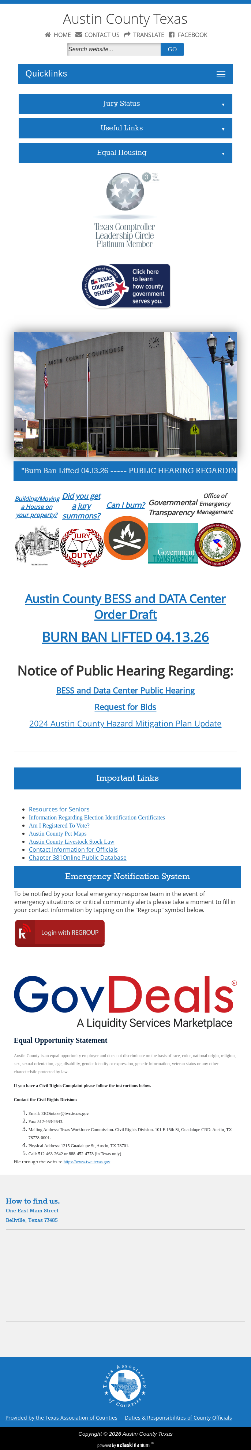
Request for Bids (125, 707)
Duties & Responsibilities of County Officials (178, 1417)
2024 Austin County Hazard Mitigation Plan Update (125, 723)
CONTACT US (102, 35)
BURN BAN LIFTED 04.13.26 (125, 637)
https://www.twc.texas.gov (87, 1161)
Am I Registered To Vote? (59, 825)
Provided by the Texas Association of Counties (61, 1417)
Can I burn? (125, 505)
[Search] (115, 49)
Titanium (134, 1445)
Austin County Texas (125, 18)
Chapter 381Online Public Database (78, 858)
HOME (62, 35)
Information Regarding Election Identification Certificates (97, 817)
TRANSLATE (148, 35)
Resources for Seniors (59, 809)
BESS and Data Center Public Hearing (125, 690)
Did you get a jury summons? (81, 506)
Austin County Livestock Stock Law (72, 842)
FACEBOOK (192, 35)
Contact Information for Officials (73, 849)
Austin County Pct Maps (58, 833)
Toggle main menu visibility (223, 70)
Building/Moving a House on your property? (37, 507)
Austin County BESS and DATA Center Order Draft (125, 606)
